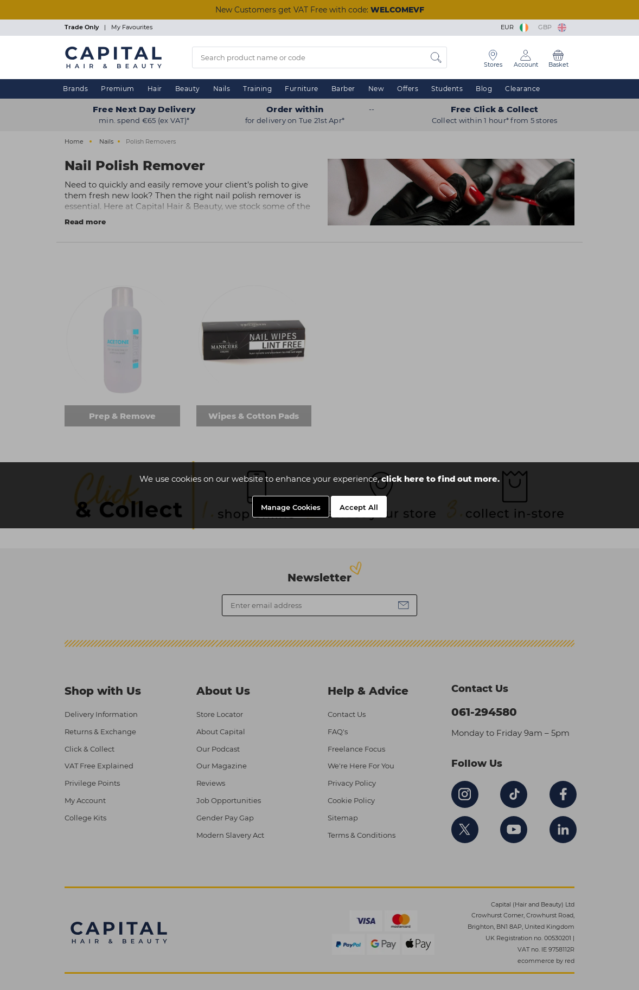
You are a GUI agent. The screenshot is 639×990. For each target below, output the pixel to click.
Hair (155, 89)
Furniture (301, 89)
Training (257, 89)
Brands (75, 89)
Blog (484, 89)
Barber (343, 89)
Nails (222, 89)
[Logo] (113, 57)
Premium (118, 89)
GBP (552, 27)
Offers (407, 89)
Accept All (359, 507)
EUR (515, 27)
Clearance (522, 89)
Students (447, 89)
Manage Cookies (291, 507)
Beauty (187, 89)
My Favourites (131, 27)
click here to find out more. (440, 479)
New (376, 89)
